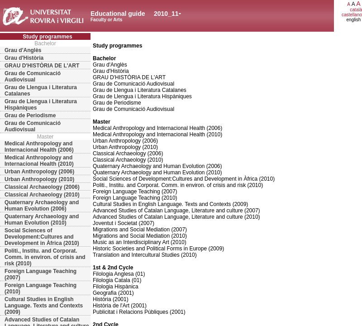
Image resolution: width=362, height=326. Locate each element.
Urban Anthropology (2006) (39, 171)
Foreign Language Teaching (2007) (40, 274)
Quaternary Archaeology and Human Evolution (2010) (42, 219)
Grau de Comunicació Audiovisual (33, 76)
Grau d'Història (24, 58)
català (356, 9)
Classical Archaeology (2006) (42, 187)
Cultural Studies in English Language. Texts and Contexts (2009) (44, 305)
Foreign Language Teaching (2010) (40, 288)
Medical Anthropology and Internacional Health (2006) (39, 146)
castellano (352, 14)
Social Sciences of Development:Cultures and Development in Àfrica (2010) (42, 236)
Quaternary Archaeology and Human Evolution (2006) (42, 205)
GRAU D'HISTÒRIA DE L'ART (42, 65)
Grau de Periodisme (30, 115)
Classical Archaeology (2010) (42, 195)
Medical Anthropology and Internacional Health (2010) (39, 160)
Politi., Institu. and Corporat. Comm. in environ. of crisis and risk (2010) (45, 257)
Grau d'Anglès (23, 50)
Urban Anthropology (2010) (39, 179)
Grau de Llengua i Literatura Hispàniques (41, 104)
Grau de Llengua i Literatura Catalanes (41, 90)
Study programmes (47, 37)
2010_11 (166, 13)
